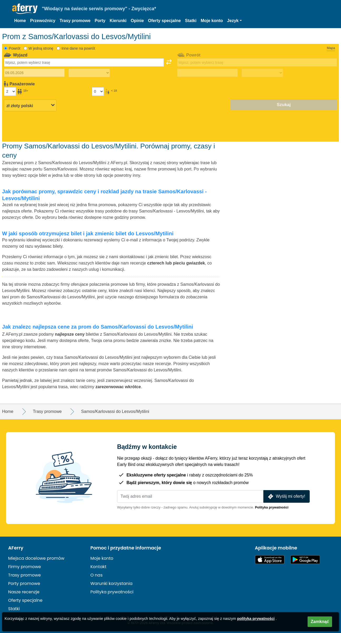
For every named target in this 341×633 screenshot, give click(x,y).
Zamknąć (320, 621)
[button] (234, 20)
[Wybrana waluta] (30, 105)
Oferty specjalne (164, 20)
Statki (191, 20)
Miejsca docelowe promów (36, 558)
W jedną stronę (40, 48)
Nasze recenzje (23, 592)
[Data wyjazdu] (34, 73)
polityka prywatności (255, 618)
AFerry (15, 548)
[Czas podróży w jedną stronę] (89, 73)
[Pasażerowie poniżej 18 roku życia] (98, 91)
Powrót (15, 48)
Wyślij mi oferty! (286, 496)
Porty (100, 20)
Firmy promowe (24, 567)
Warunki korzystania (112, 583)
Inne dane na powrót (78, 48)
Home (20, 20)
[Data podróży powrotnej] (207, 73)
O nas (97, 575)
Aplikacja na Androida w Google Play (305, 559)
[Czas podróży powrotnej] (262, 73)
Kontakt (99, 567)
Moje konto (212, 20)
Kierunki (118, 20)
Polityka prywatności (271, 507)
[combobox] (84, 62)
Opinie (137, 20)
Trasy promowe (74, 20)
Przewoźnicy (42, 20)
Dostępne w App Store (269, 559)
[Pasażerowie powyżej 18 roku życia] (10, 91)
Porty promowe (24, 583)
